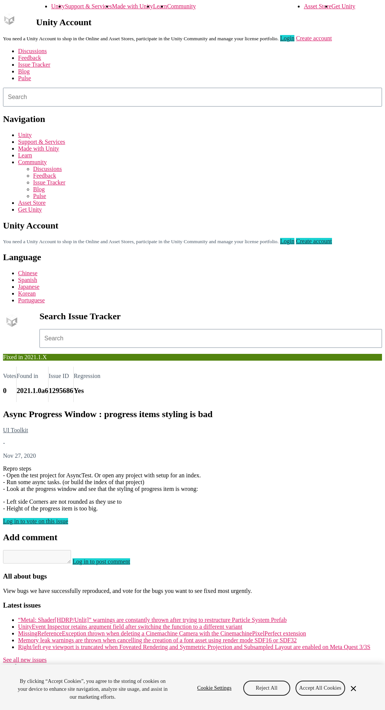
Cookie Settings (214, 688)
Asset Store (317, 6)
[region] (192, 687)
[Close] (353, 688)
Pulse (24, 78)
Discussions (32, 51)
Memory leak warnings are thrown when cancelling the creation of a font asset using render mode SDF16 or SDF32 (157, 642)
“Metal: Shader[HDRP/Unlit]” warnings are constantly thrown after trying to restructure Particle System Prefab (152, 622)
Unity (58, 6)
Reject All (266, 688)
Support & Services (88, 6)
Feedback (29, 58)
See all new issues (25, 662)
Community (181, 6)
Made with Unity (132, 6)
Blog (24, 71)
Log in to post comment (109, 564)
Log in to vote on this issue (35, 521)
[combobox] (192, 97)
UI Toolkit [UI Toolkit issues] (15, 430)
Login (287, 38)
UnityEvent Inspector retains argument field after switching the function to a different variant (130, 629)
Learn (160, 6)
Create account (314, 38)
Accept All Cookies (320, 688)
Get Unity (343, 6)
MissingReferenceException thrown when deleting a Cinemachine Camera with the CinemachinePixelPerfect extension (162, 635)
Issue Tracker (34, 64)
